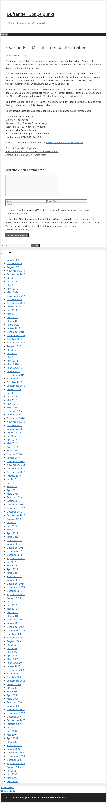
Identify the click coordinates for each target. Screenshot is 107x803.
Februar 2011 (14, 576)
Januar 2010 (13, 623)
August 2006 (14, 767)
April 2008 (12, 695)
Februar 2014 (14, 454)
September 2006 (16, 763)
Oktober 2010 (14, 590)
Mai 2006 (12, 777)
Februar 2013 (14, 497)
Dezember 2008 (16, 670)
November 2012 (16, 508)
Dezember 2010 (16, 583)
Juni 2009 (12, 648)
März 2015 (13, 407)
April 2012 (12, 533)
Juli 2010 (11, 601)
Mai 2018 (12, 285)
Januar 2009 (13, 666)
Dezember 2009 (16, 626)
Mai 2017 (12, 313)
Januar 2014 (13, 457)
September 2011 (16, 558)
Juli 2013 (11, 479)
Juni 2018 (12, 281)
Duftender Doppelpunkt (30, 14)
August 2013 (14, 475)
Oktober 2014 (14, 425)
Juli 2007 (11, 727)
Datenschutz (8, 791)
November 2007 (16, 713)
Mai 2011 (12, 565)
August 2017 (14, 306)
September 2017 (16, 303)
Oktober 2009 (14, 634)
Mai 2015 (12, 400)
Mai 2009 (12, 651)
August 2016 (14, 346)
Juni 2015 (12, 396)
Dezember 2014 (16, 418)
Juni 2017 (12, 310)
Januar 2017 (13, 328)
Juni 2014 (12, 439)
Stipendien (32, 148)
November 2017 (16, 295)
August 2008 (14, 684)
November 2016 (16, 335)
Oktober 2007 (14, 716)
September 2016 (16, 342)
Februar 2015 (14, 411)
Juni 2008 (12, 687)
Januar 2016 (13, 371)
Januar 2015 (13, 414)
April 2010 (12, 612)
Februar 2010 (14, 619)
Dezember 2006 (16, 752)
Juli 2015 (11, 393)
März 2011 (13, 572)
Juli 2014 (11, 436)
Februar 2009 (14, 662)
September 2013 (16, 472)
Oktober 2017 (14, 299)
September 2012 (16, 515)
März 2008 (13, 698)
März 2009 (13, 659)
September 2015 (16, 385)
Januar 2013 (13, 500)
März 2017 (13, 321)
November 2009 (16, 630)
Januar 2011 (13, 580)
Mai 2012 (12, 529)
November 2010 (16, 587)
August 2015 (14, 389)
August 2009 (14, 641)
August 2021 (14, 267)
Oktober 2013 (14, 468)
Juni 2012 (12, 526)
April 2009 (12, 655)
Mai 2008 (12, 691)
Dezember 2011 (16, 547)
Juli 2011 (11, 562)
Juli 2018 (11, 277)
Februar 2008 (14, 702)
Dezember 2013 (16, 461)
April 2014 (12, 447)
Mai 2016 (12, 357)
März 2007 (13, 741)
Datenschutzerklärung (17, 229)
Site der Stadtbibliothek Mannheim (64, 142)
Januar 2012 (13, 544)
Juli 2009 (11, 644)
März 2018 (13, 292)
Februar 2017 (14, 324)
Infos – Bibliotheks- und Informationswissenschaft (31, 151)
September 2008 (16, 680)
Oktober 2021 (14, 263)
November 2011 (16, 551)
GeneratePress (58, 797)
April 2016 (12, 360)
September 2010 (16, 594)
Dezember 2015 (16, 375)
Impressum (7, 787)
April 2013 (12, 490)
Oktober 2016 (14, 339)
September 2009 (16, 637)
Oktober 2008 (14, 677)
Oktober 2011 (14, 554)
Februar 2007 (14, 745)
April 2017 (12, 317)
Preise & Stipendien (15, 148)
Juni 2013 (12, 483)
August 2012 (14, 518)
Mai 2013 (12, 486)
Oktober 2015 (14, 382)
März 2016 (13, 364)
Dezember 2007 (16, 709)
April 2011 (12, 569)
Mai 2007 (12, 734)
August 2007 (14, 723)
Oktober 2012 (14, 511)
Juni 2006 (12, 774)
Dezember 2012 (16, 504)
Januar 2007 (13, 749)
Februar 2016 (14, 367)
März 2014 (13, 450)
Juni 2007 (12, 731)
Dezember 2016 (16, 331)
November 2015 (16, 378)
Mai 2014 (12, 443)
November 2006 (16, 756)
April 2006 (12, 781)
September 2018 (16, 274)
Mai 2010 (12, 608)
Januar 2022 (13, 260)
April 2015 (12, 403)
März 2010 (13, 616)
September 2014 (16, 428)
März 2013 (13, 493)
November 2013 (16, 464)
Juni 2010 (12, 605)
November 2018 (16, 270)
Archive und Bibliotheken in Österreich (25, 154)
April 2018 (12, 288)
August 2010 (14, 598)
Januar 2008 (13, 706)
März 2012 (13, 536)
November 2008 (16, 673)
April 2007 (12, 738)
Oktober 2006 (14, 759)
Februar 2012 (14, 540)
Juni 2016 (12, 353)
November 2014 (16, 421)
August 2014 (14, 432)
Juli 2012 (11, 522)
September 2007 (16, 720)
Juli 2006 (11, 770)
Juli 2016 (11, 349)
